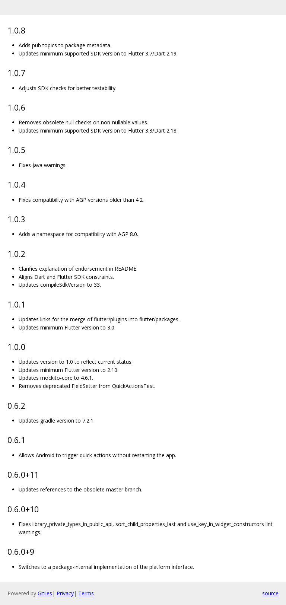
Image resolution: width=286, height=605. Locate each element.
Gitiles (45, 593)
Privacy (65, 593)
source (270, 593)
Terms (86, 593)
